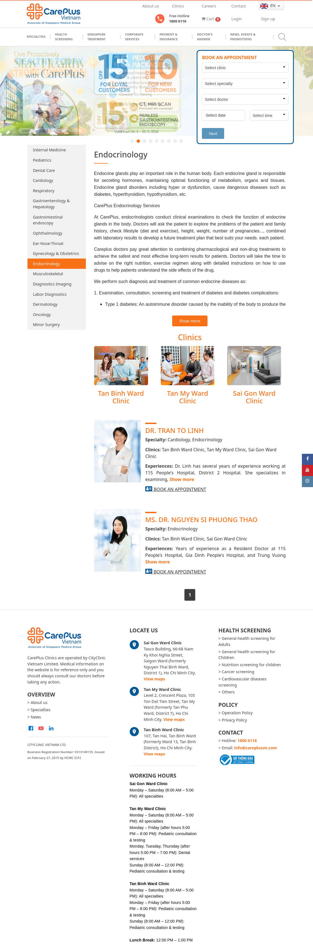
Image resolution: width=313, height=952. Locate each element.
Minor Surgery (46, 324)
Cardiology (43, 180)
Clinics (178, 6)
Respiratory (43, 190)
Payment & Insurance (169, 36)
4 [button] (150, 141)
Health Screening (64, 36)
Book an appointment (180, 489)
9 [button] (181, 141)
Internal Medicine (49, 149)
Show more (189, 321)
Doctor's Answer (204, 36)
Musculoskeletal (48, 273)
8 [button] (175, 141)
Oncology (42, 314)
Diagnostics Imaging (52, 284)
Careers (209, 6)
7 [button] (169, 141)
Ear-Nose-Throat (48, 243)
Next (213, 133)
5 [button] (156, 141)
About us (150, 6)
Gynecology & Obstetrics (56, 253)
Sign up (268, 18)
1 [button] (132, 141)
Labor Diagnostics (50, 294)
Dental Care (44, 170)
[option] (156, 91)
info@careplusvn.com (255, 747)
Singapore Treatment (96, 36)
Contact (238, 6)
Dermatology (45, 304)
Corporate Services (134, 36)
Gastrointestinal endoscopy (48, 220)
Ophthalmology (47, 233)
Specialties (36, 36)
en (268, 5)
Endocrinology (46, 263)
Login (236, 18)
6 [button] (162, 141)
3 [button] (144, 141)
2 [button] (138, 141)
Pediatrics (42, 160)
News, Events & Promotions (243, 36)
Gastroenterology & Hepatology (51, 203)
